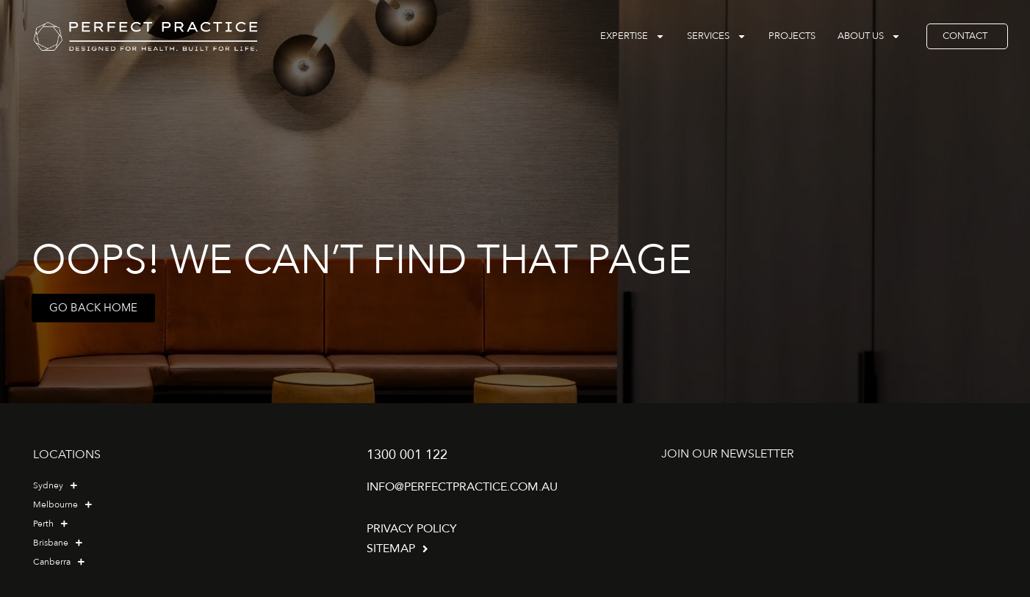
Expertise (632, 36)
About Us (869, 36)
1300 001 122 (407, 455)
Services (716, 36)
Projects (791, 36)
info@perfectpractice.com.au (462, 487)
